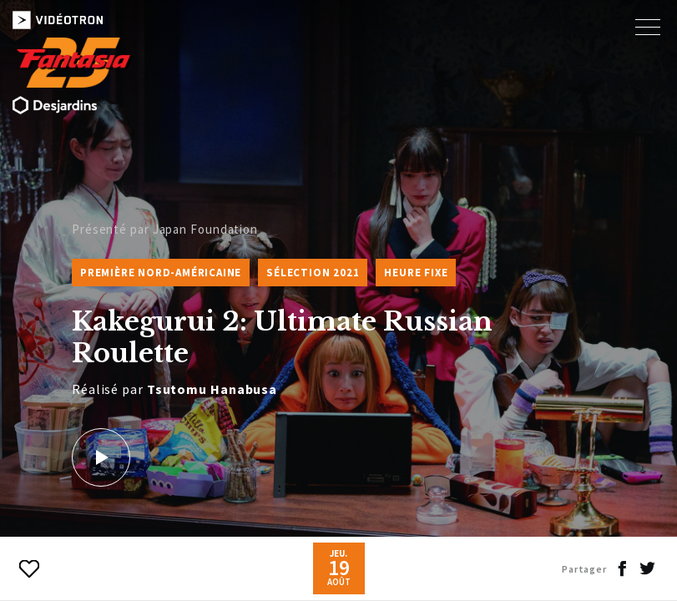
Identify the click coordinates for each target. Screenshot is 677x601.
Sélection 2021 (312, 272)
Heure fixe (415, 272)
